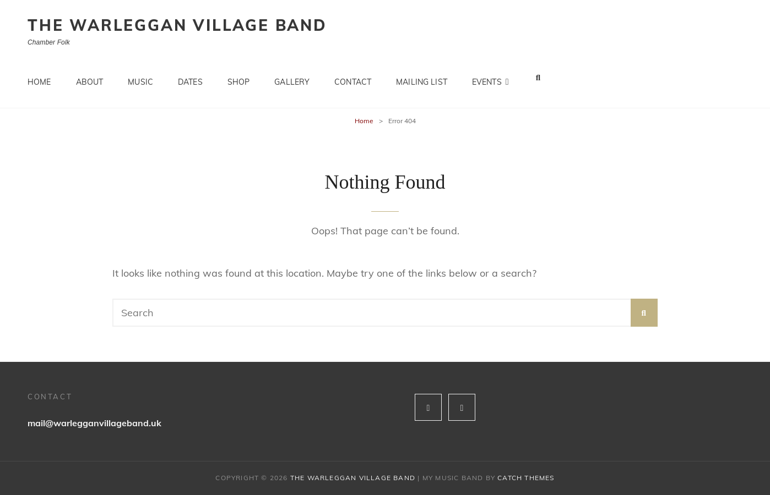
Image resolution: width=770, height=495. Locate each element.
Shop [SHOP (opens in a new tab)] (238, 77)
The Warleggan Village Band (177, 25)
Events (487, 77)
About (90, 77)
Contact (352, 77)
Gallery (292, 77)
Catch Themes (525, 478)
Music (140, 77)
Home (39, 77)
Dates (190, 77)
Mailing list (421, 77)
